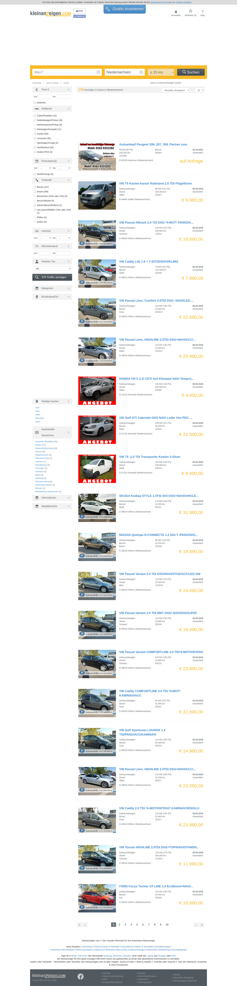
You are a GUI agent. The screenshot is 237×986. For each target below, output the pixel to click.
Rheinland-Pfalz (42, 458)
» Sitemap (105, 973)
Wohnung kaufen (84, 949)
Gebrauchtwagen (137, 949)
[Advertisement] (118, 42)
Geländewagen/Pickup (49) (49, 120)
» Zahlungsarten (143, 982)
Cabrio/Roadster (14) (47, 115)
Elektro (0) (42, 217)
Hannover (82, 956)
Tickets (97, 946)
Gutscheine (86, 946)
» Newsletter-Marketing (182, 977)
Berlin (37, 475)
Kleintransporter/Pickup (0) (49, 124)
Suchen (190, 72)
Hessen (38, 451)
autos (37, 421)
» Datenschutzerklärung (112, 976)
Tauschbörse (127, 946)
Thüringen (39, 468)
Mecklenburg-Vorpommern (46, 491)
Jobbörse (98, 949)
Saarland (39, 471)
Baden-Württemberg (44, 448)
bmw (37, 411)
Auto (37, 408)
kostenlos (41, 102)
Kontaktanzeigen (163, 946)
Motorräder (152, 949)
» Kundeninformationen (112, 982)
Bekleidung (164, 949)
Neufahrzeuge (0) (45, 174)
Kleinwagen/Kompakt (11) (49, 129)
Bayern (38, 445)
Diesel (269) (42, 191)
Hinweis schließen (184, 2)
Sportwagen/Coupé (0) (47, 143)
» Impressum (142, 979)
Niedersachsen (42, 455)
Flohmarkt (109, 949)
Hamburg (39, 478)
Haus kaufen (122, 949)
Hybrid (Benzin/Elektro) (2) (49, 205)
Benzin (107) (43, 187)
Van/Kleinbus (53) (45, 147)
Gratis (124, 9)
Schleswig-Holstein (43, 485)
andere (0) (42, 222)
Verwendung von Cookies (161, 2)
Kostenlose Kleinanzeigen (62, 949)
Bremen (38, 488)
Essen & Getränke (110, 946)
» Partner (176, 974)
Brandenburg (41, 465)
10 (167, 924)
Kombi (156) (42, 134)
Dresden (127, 956)
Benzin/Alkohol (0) (45, 200)
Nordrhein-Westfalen (44, 441)
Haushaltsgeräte (179, 949)
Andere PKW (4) (44, 152)
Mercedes (39, 418)
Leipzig (150, 956)
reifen (37, 414)
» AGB (104, 979)
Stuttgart (162, 956)
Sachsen (39, 461)
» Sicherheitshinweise (146, 976)
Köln (173, 956)
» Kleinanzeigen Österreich (184, 980)
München (117, 956)
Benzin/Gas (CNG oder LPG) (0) (52, 196)
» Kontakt (140, 973)
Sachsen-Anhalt (42, 481)
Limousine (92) (44, 138)
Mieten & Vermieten (144, 946)
